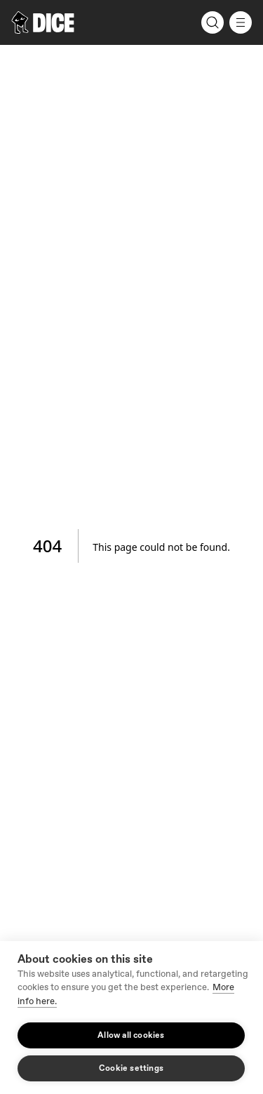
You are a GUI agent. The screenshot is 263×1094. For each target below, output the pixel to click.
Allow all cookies (130, 1035)
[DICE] (42, 22)
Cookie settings (131, 1068)
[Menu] (240, 22)
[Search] (212, 22)
